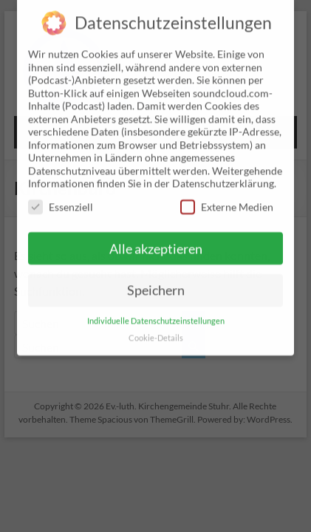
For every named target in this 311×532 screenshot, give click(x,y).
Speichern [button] (156, 282)
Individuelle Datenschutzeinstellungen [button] (156, 313)
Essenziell (60, 199)
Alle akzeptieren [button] (155, 240)
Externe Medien (226, 199)
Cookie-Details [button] (156, 330)
